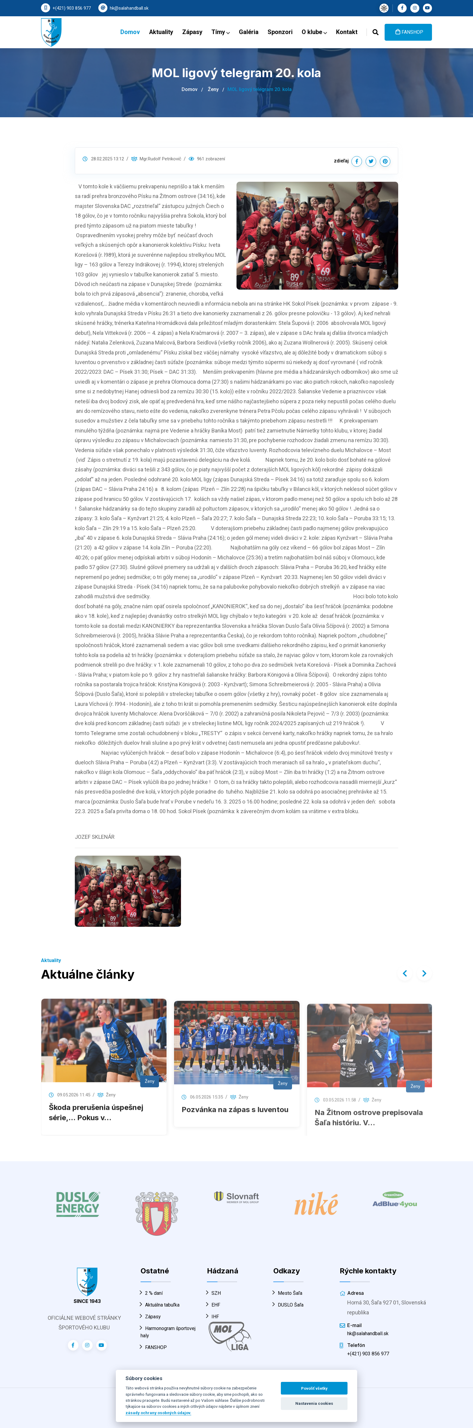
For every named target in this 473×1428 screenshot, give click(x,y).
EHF (213, 1305)
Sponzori (280, 32)
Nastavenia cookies (314, 1403)
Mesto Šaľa (287, 1293)
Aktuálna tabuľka (160, 1305)
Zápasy (192, 32)
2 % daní (152, 1293)
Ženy (213, 89)
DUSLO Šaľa (288, 1305)
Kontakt (346, 32)
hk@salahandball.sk (129, 8)
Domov (130, 32)
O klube (314, 32)
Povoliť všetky (314, 1388)
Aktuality (161, 32)
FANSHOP (409, 32)
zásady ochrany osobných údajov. (158, 1412)
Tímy (220, 32)
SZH (214, 1293)
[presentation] (404, 973)
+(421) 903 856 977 (71, 8)
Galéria (249, 32)
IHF (213, 1316)
